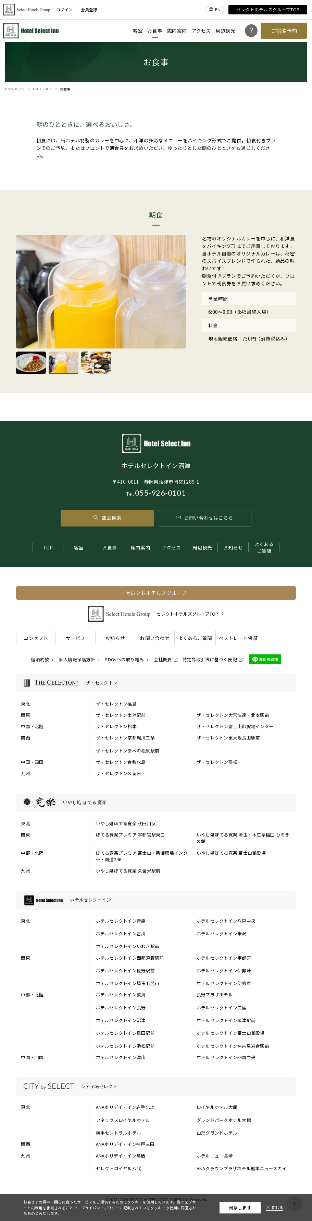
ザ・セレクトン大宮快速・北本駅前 (233, 715)
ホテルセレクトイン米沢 (222, 933)
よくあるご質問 (264, 547)
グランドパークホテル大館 (224, 1120)
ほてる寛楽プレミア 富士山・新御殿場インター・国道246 (142, 856)
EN (218, 9)
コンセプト (36, 638)
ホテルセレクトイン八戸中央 (226, 920)
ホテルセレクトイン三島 (222, 1007)
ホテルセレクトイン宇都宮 (224, 958)
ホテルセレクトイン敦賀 (121, 994)
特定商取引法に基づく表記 (210, 659)
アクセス (201, 30)
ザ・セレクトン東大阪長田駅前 (228, 737)
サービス (75, 638)
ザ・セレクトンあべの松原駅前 (128, 750)
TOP (48, 547)
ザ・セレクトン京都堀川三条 (125, 737)
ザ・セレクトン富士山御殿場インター (235, 726)
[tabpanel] (101, 291)
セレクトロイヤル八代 (118, 1168)
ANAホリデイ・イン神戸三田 (125, 1144)
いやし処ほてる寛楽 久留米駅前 (128, 870)
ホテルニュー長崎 (215, 1155)
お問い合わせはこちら (204, 517)
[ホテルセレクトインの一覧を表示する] (156, 900)
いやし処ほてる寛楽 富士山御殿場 (231, 853)
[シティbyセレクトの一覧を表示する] (156, 1086)
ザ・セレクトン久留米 (118, 773)
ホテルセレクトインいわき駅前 (128, 946)
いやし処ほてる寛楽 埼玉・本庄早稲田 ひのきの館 (243, 837)
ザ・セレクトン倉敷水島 (121, 762)
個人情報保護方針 (77, 659)
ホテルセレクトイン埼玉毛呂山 (128, 983)
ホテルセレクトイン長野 (121, 1007)
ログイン (64, 10)
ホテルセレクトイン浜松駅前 (125, 1046)
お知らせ (233, 547)
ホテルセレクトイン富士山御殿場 (231, 1033)
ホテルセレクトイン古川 (121, 933)
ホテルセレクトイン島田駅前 (125, 1033)
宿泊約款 (40, 659)
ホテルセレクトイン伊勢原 (224, 983)
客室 (138, 30)
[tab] (31, 363)
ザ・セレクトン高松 (217, 762)
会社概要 (163, 659)
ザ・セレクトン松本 (116, 726)
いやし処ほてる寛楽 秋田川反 (126, 823)
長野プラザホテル (215, 994)
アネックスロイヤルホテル (123, 1120)
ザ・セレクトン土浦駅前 (121, 715)
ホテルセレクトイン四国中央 (226, 1057)
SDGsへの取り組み (124, 659)
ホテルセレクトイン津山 (121, 1057)
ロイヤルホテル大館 (217, 1107)
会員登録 (89, 10)
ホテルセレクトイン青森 (121, 920)
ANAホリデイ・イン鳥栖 (121, 1155)
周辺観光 (225, 30)
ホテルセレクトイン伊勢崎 (224, 970)
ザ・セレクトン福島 (116, 703)
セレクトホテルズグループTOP (267, 9)
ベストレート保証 (238, 638)
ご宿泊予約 (284, 30)
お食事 (155, 30)
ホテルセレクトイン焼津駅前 (226, 1020)
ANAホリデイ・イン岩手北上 (125, 1107)
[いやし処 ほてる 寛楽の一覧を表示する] (156, 803)
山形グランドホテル (217, 1132)
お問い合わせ (155, 638)
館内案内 (177, 30)
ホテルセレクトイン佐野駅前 (125, 970)
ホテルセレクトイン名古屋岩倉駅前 (233, 1046)
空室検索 (107, 517)
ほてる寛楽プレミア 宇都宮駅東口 (130, 834)
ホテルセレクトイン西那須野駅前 (130, 958)
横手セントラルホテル (118, 1132)
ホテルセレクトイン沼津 (121, 1020)
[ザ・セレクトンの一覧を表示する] (156, 683)
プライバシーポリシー (100, 1207)
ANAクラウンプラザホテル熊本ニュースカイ (242, 1168)
